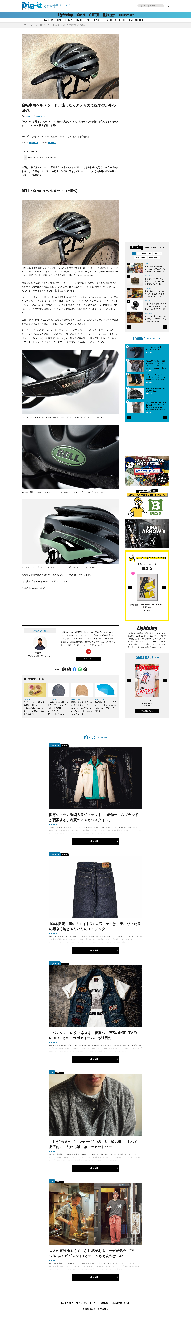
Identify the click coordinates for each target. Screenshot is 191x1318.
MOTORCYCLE (94, 20)
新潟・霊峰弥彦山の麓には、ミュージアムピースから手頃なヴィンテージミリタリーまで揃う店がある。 (155, 269)
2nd (149, 253)
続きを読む (95, 841)
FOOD (122, 20)
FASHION (48, 20)
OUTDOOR (110, 20)
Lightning (33, 25)
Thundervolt (154, 257)
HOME (24, 25)
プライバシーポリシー (87, 1303)
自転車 (86, 137)
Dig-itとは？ (67, 1303)
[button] (129, 327)
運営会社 (105, 1303)
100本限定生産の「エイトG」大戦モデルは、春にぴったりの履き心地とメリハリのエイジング (95, 926)
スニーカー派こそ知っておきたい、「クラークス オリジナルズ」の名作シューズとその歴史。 (155, 318)
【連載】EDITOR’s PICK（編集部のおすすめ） (48, 137)
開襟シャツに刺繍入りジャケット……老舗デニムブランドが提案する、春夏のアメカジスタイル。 (93, 817)
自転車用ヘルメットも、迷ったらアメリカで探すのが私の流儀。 (63, 25)
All (134, 253)
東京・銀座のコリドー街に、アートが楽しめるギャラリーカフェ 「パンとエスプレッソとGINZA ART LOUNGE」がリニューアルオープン (155, 294)
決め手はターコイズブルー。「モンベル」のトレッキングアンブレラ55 (105, 707)
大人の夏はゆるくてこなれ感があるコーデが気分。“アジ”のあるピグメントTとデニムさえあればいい (91, 1253)
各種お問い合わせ (121, 1303)
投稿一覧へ (88, 659)
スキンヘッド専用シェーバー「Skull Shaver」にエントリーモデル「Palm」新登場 (156, 306)
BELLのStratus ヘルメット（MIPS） (40, 157)
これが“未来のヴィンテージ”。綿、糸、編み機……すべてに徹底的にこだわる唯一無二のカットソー (95, 1144)
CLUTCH (157, 253)
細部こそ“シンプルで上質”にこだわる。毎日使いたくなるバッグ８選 (155, 281)
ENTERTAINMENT (138, 20)
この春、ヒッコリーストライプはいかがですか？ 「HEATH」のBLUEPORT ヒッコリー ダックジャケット (58, 708)
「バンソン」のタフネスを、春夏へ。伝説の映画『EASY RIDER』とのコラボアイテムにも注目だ (93, 1035)
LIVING (79, 20)
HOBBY (68, 20)
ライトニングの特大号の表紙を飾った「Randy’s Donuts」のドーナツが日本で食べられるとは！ (34, 708)
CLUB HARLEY (140, 257)
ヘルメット (75, 137)
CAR (59, 20)
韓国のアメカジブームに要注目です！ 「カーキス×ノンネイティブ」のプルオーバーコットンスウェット (82, 708)
